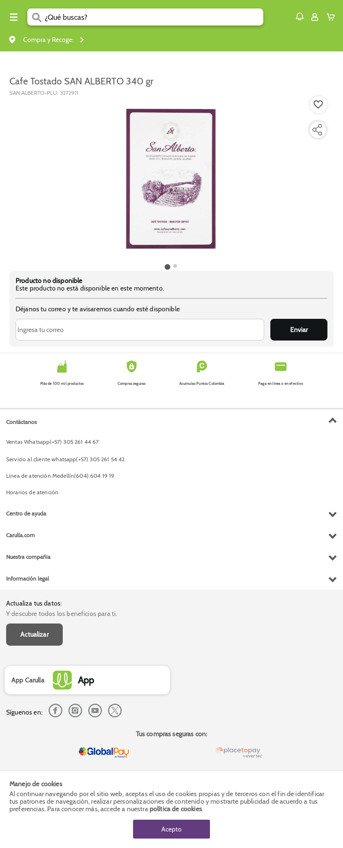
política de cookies (176, 809)
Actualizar (34, 634)
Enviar (299, 329)
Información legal (27, 578)
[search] (154, 16)
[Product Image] (170, 178)
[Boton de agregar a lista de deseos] (318, 104)
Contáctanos (21, 421)
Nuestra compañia (28, 556)
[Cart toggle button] (333, 17)
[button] (300, 16)
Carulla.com (20, 535)
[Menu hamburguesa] (14, 17)
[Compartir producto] (317, 129)
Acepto (171, 829)
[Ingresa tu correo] (140, 330)
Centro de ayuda (26, 513)
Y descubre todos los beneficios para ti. (61, 613)
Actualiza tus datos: (34, 603)
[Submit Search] (36, 16)
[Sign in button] (315, 17)
